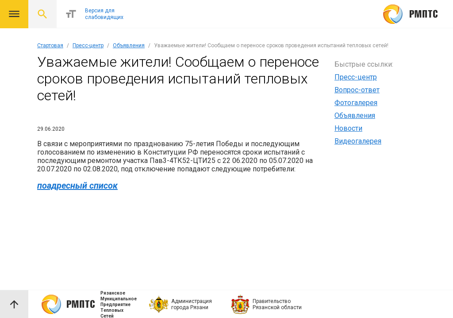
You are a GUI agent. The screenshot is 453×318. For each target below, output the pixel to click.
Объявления (129, 45)
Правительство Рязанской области (277, 304)
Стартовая (50, 45)
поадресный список (77, 185)
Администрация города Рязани (191, 304)
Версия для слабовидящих (104, 14)
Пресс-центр (88, 45)
